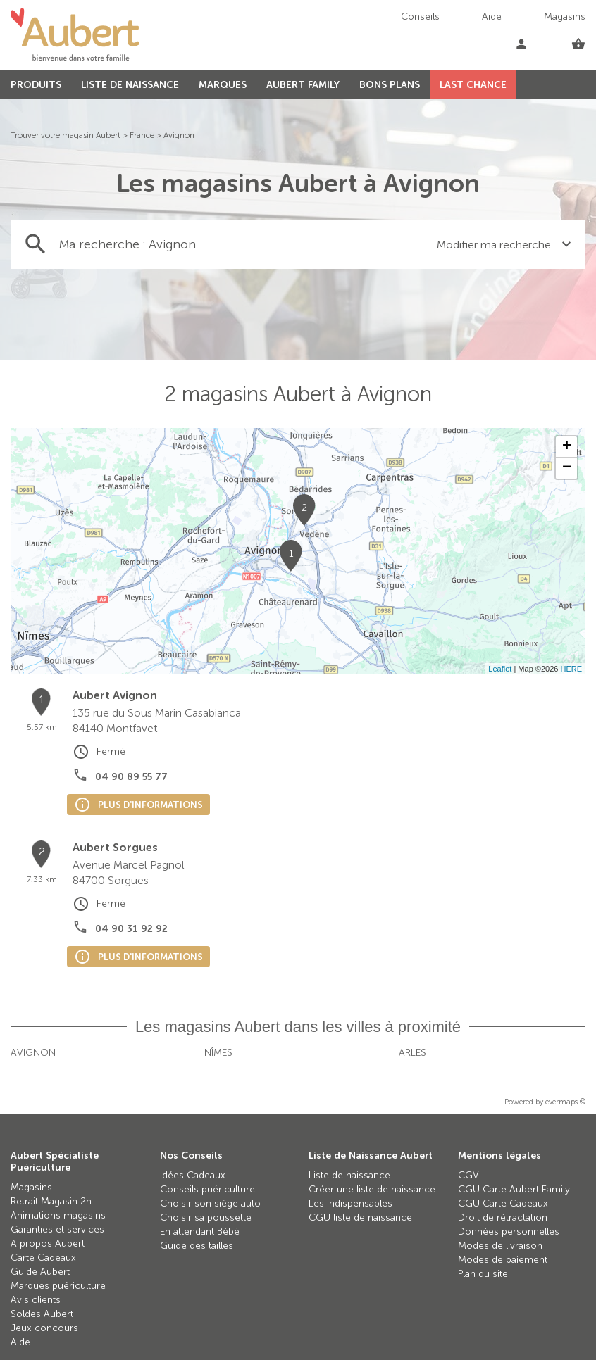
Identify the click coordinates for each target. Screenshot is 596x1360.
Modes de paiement (502, 1260)
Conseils (420, 17)
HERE (571, 669)
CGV (468, 1175)
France (142, 135)
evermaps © (565, 1102)
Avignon (178, 135)
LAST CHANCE (473, 85)
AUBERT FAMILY (303, 85)
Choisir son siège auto (210, 1203)
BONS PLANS (389, 85)
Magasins (564, 17)
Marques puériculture (58, 1286)
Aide (492, 17)
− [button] (566, 468)
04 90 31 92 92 (131, 929)
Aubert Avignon (115, 695)
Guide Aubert (40, 1272)
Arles (412, 1053)
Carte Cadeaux (43, 1258)
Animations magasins (58, 1215)
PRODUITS (36, 85)
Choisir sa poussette (206, 1217)
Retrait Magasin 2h (51, 1201)
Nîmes (218, 1053)
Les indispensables (350, 1203)
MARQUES (223, 85)
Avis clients (36, 1300)
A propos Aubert (48, 1243)
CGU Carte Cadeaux (503, 1203)
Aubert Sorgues (115, 847)
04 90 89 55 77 (131, 777)
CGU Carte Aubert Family (514, 1189)
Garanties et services (57, 1229)
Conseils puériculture (207, 1189)
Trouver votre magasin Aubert (65, 135)
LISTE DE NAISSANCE (130, 85)
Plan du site (483, 1274)
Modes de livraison (500, 1246)
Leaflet (499, 669)
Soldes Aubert (42, 1314)
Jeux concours (44, 1328)
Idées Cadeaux (192, 1175)
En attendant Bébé (200, 1232)
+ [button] (566, 447)
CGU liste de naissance (360, 1217)
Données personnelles (508, 1232)
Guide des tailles (196, 1246)
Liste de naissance (349, 1175)
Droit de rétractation (502, 1217)
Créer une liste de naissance (372, 1189)
